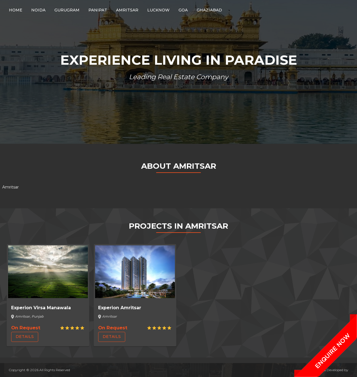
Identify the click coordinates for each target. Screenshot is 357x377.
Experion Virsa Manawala (41, 307)
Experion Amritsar (119, 307)
